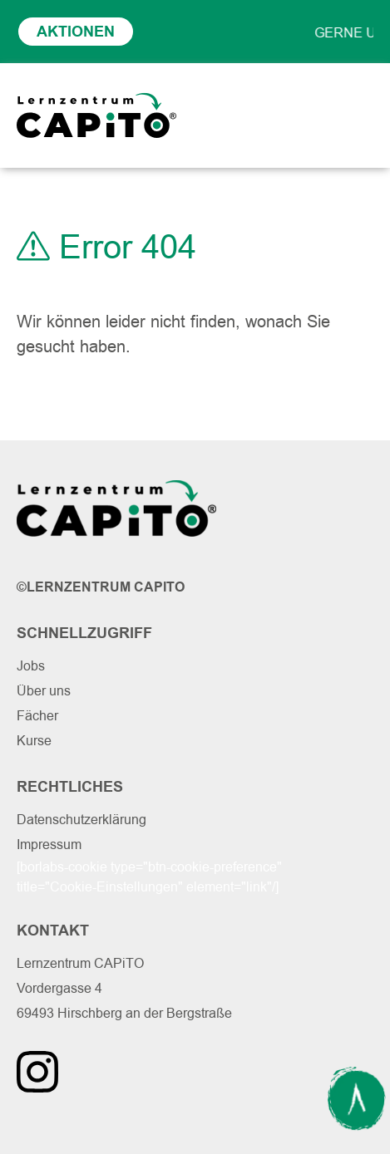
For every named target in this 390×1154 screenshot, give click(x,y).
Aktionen (76, 31)
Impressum (49, 844)
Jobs (31, 665)
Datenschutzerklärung (81, 819)
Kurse (34, 740)
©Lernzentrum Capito (101, 587)
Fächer (37, 715)
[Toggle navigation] (355, 115)
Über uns (44, 690)
